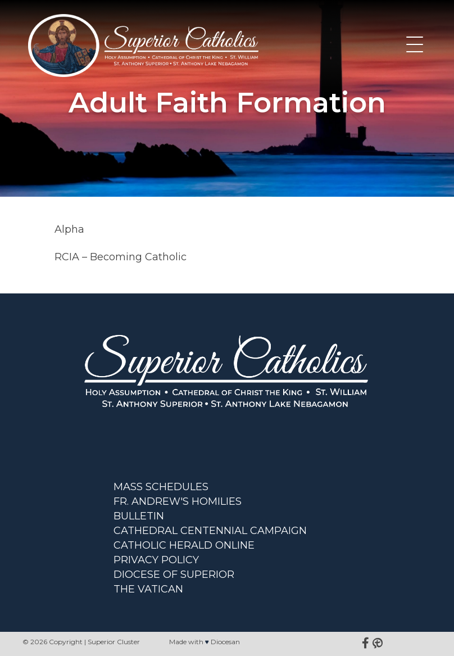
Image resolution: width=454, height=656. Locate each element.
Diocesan (225, 641)
